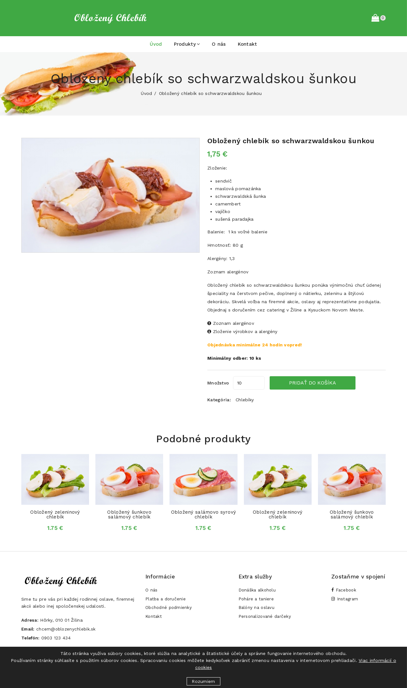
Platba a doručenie (166, 600)
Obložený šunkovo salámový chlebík (129, 514)
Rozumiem (203, 681)
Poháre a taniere (256, 600)
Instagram (345, 600)
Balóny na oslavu (257, 609)
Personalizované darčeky (265, 619)
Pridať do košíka (324, 383)
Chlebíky (245, 399)
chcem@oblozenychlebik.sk (68, 628)
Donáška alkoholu (258, 590)
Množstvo (218, 382)
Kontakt (247, 44)
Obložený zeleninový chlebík (55, 514)
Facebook (344, 590)
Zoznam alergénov (227, 271)
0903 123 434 (57, 637)
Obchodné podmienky (169, 609)
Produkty (187, 44)
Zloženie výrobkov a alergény (242, 331)
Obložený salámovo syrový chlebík (203, 514)
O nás (219, 44)
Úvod (156, 44)
